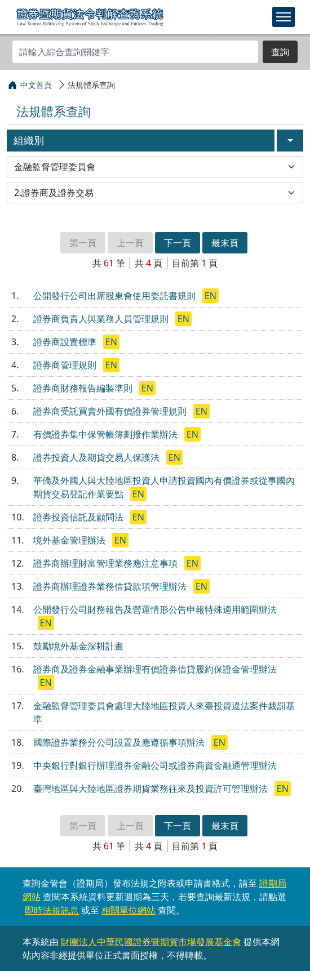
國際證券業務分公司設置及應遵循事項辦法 (120, 742)
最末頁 (224, 243)
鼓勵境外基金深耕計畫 (78, 646)
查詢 (280, 52)
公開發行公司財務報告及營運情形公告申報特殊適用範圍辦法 (155, 609)
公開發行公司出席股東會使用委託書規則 (115, 295)
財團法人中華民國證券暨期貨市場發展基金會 (151, 942)
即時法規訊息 (52, 910)
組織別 (29, 140)
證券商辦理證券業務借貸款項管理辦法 (111, 586)
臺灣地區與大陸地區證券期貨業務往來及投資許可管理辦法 (151, 788)
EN (210, 295)
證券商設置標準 (66, 342)
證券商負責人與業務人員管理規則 (102, 319)
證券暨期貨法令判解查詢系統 (90, 16)
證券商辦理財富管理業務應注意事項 (106, 563)
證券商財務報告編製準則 (84, 388)
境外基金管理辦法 (70, 540)
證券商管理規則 (66, 365)
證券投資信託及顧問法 (79, 517)
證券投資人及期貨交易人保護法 (97, 457)
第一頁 (82, 243)
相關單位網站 (128, 910)
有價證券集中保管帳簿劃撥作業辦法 (106, 434)
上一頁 (130, 243)
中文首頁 (36, 84)
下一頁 (177, 243)
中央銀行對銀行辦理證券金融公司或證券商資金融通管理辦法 (155, 765)
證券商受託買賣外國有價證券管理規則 (111, 411)
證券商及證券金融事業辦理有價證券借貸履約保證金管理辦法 (155, 669)
